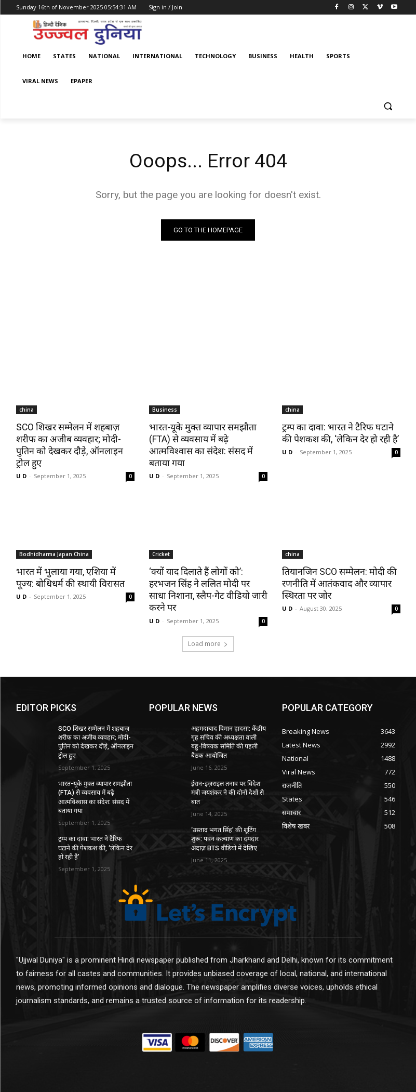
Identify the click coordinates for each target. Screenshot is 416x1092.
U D (21, 463)
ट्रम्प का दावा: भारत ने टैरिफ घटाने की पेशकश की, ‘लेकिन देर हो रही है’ (340, 432)
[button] (388, 106)
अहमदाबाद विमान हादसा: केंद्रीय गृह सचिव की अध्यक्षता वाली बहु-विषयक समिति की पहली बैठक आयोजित (228, 714)
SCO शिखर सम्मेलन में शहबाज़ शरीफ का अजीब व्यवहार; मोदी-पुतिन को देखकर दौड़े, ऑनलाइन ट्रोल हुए (74, 438)
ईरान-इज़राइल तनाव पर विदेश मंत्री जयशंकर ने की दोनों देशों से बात (226, 764)
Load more (208, 616)
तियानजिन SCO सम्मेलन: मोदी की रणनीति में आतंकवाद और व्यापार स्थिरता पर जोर (336, 569)
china (26, 409)
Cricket (161, 541)
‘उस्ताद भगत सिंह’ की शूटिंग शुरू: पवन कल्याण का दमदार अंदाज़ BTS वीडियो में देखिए (228, 809)
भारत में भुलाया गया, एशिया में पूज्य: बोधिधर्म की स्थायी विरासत (73, 564)
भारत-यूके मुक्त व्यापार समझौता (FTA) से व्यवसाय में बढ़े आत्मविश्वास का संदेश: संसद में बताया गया (208, 438)
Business (164, 409)
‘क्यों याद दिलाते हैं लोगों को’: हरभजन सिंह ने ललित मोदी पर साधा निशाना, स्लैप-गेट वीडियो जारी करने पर (207, 569)
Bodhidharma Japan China (54, 541)
